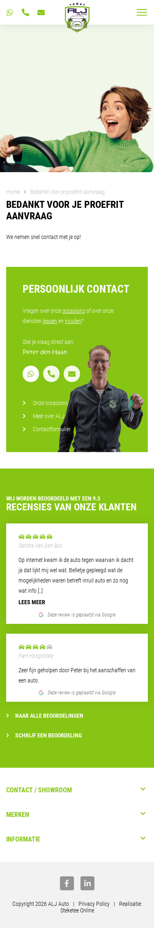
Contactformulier (52, 429)
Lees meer (31, 602)
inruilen (73, 321)
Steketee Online (77, 910)
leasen (50, 321)
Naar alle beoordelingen (44, 715)
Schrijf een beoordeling (44, 735)
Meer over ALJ (48, 416)
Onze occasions (50, 403)
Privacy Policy (94, 904)
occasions (73, 310)
